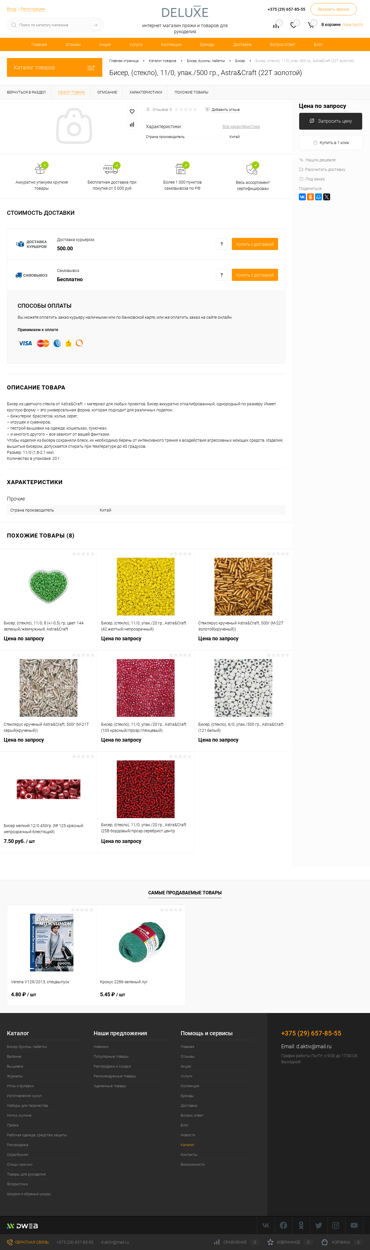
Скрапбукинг (18, 1154)
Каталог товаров (54, 67)
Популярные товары (111, 1056)
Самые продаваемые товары (185, 892)
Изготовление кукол (24, 1096)
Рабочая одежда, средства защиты (37, 1135)
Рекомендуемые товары (115, 1076)
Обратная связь (28, 1242)
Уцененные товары (110, 1086)
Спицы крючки (19, 1164)
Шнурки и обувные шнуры (29, 1194)
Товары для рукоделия (26, 1174)
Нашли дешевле (317, 160)
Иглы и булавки (20, 1086)
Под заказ (312, 179)
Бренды (207, 44)
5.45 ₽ (112, 994)
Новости (188, 1135)
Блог (318, 44)
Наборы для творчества (27, 1105)
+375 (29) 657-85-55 (75, 1242)
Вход (11, 9)
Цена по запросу (48, 641)
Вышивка (15, 1066)
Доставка (242, 44)
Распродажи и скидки (112, 1066)
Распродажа (17, 1145)
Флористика (17, 1184)
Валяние (14, 1056)
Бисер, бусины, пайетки (27, 1046)
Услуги (136, 44)
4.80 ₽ (23, 994)
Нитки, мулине (19, 1115)
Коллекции (171, 44)
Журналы (15, 1076)
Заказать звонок (333, 9)
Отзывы (73, 44)
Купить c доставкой (255, 244)
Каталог (187, 1145)
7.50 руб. (48, 844)
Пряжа (12, 1125)
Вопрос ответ (282, 44)
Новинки (101, 1046)
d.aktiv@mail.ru (314, 1046)
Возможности (193, 1164)
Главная (39, 44)
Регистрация (33, 9)
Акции (105, 44)
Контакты (189, 1154)
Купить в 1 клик (331, 142)
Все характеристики (241, 126)
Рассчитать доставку (322, 169)
